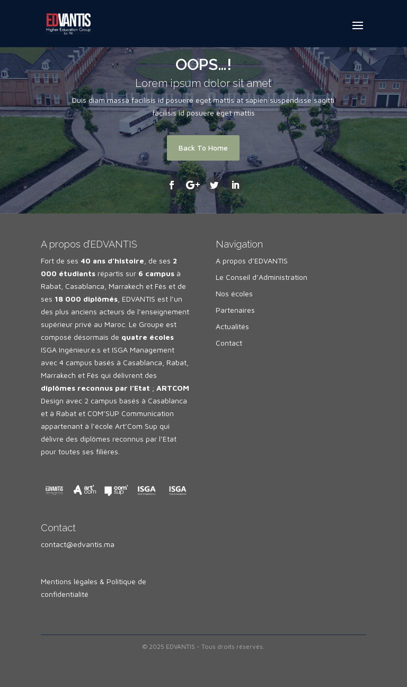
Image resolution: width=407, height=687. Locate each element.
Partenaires (235, 309)
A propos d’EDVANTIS (252, 260)
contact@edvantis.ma (77, 544)
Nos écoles (234, 293)
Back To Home (203, 147)
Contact (229, 342)
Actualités (232, 326)
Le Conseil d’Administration (261, 276)
